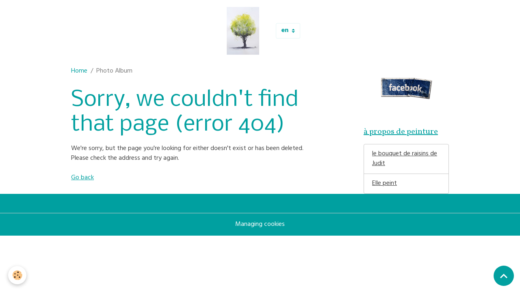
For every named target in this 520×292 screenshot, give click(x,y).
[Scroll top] (504, 276)
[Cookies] (17, 275)
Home (79, 71)
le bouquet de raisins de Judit (404, 159)
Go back (82, 178)
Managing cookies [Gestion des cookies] (260, 225)
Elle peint (384, 184)
